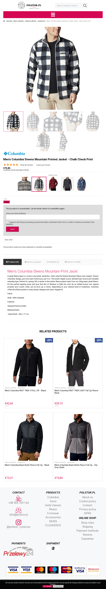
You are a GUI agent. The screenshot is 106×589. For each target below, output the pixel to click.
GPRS (87, 513)
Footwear (53, 513)
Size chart (9, 240)
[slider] (10, 164)
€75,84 (59, 478)
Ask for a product (33, 262)
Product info (12, 262)
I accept (47, 586)
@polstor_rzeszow (18, 524)
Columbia (53, 497)
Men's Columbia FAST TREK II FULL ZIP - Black (25, 390)
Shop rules (87, 522)
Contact (87, 505)
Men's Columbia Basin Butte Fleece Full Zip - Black (27, 465)
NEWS (53, 521)
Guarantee (87, 538)
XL (7, 202)
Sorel (53, 501)
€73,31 (9, 478)
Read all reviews (26, 165)
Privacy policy (87, 509)
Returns (87, 534)
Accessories (53, 517)
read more (58, 586)
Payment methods (87, 530)
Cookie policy (87, 501)
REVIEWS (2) (53, 262)
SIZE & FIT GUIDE (72, 262)
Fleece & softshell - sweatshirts (15, 388)
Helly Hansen (53, 505)
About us (87, 497)
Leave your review (43, 165)
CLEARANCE (53, 525)
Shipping (87, 526)
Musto (53, 509)
